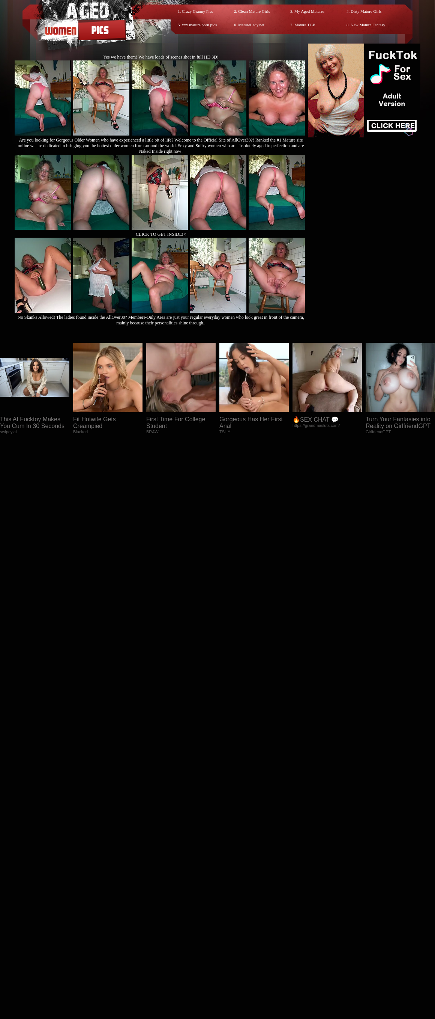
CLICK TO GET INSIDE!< (161, 234)
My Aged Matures (309, 11)
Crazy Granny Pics (197, 11)
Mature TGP (304, 25)
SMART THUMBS (231, 952)
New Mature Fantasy (368, 25)
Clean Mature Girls (254, 11)
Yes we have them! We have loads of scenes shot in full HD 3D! (161, 57)
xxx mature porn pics (199, 25)
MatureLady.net (251, 25)
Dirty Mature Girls (366, 11)
